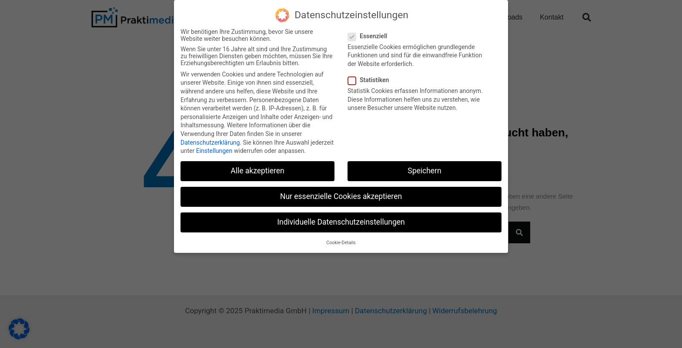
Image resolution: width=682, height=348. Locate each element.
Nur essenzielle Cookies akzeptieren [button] (341, 195)
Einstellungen (214, 149)
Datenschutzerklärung (210, 141)
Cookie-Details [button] (340, 241)
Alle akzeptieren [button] (257, 170)
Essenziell (370, 34)
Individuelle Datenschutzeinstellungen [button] (341, 221)
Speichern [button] (424, 170)
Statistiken (371, 79)
